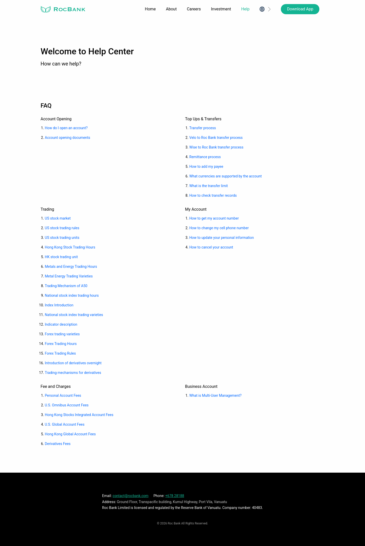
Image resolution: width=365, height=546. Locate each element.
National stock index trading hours (72, 295)
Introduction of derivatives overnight (73, 363)
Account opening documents (67, 138)
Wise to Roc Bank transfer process (216, 147)
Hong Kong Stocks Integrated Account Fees (79, 415)
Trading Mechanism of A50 (66, 286)
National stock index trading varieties (74, 315)
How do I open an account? (66, 128)
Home (150, 9)
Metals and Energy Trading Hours (71, 266)
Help (245, 9)
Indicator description (61, 324)
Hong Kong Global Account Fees (70, 434)
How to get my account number (214, 218)
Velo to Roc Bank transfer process (216, 138)
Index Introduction (59, 305)
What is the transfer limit (208, 186)
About (171, 9)
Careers (194, 9)
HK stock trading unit (61, 257)
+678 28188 (174, 496)
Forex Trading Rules (60, 353)
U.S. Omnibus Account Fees (67, 405)
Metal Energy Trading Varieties (69, 276)
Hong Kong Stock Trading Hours (70, 247)
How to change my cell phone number (219, 228)
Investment (221, 9)
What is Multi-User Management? (215, 395)
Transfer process (202, 128)
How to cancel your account (211, 247)
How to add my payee (206, 166)
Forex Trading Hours (61, 344)
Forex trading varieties (62, 334)
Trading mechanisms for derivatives (73, 373)
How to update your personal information (221, 238)
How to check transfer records (213, 195)
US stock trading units (62, 238)
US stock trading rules (62, 228)
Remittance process (205, 157)
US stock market (58, 218)
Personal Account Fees (63, 395)
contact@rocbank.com (130, 496)
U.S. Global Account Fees (64, 424)
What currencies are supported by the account (225, 176)
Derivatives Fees (58, 444)
